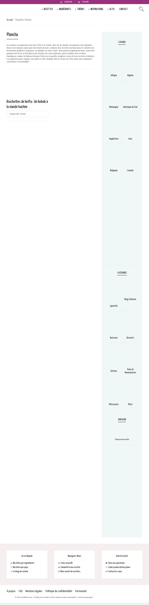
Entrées (114, 371)
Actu (111, 9)
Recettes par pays (20, 567)
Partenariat (81, 591)
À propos (11, 591)
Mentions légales (33, 591)
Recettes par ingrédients (23, 563)
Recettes (48, 9)
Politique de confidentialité (58, 591)
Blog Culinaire (130, 299)
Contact (123, 9)
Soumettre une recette (70, 567)
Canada (130, 170)
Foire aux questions (116, 563)
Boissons (114, 338)
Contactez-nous (115, 571)
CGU (20, 591)
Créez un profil (66, 563)
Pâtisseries (113, 404)
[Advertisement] (122, 223)
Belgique (114, 170)
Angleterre (113, 139)
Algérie (130, 75)
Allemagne (113, 107)
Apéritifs (114, 306)
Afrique (114, 75)
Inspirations (96, 9)
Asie (130, 139)
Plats (130, 404)
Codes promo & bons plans (119, 567)
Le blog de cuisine (20, 571)
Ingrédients (65, 9)
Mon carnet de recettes (70, 571)
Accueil (10, 20)
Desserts (130, 338)
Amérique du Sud (130, 107)
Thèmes (80, 9)
